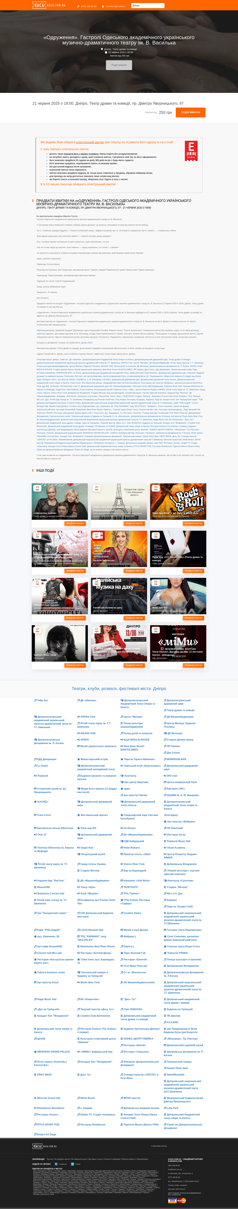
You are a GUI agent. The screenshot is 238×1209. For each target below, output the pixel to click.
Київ (118, 1179)
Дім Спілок (149, 369)
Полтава (54, 1187)
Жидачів (128, 1176)
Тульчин (68, 1191)
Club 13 (76, 386)
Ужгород (75, 1191)
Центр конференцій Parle (114, 376)
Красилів (83, 1181)
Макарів (84, 1182)
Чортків (100, 1192)
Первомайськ (98, 1186)
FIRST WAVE (165, 436)
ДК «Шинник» (75, 359)
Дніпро (79, 1176)
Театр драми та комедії (179, 359)
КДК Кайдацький (155, 386)
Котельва (74, 1181)
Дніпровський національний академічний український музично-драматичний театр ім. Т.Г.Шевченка (127, 403)
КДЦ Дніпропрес (162, 369)
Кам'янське (66, 1179)
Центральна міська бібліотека (188, 383)
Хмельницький (132, 1191)
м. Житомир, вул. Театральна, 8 (180, 1173)
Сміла (57, 1189)
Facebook (60, 1164)
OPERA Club (126, 363)
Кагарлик (124, 1177)
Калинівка (133, 1177)
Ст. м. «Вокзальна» (121, 416)
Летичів (153, 1181)
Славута (50, 1189)
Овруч (55, 1186)
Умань (91, 1191)
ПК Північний (66, 386)
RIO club (78, 376)
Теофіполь (130, 1189)
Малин (102, 1182)
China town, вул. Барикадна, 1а (108, 413)
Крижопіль (122, 1181)
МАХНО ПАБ (107, 366)
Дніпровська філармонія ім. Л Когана (173, 433)
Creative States (74, 403)
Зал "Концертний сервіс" (187, 399)
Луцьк (50, 1182)
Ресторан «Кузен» (172, 443)
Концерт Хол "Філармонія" (175, 423)
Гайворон (124, 1174)
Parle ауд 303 (43, 386)
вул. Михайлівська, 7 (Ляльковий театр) (183, 1181)
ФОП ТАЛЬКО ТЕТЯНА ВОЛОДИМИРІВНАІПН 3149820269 (184, 1194)
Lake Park (158, 443)
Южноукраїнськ (135, 1192)
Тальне (114, 1189)
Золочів (111, 1177)
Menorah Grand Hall (173, 439)
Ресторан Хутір (140, 386)
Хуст (46, 1192)
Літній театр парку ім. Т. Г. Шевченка (186, 363)
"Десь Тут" (189, 419)
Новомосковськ (150, 1184)
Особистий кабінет (114, 6)
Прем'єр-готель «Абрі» (124, 389)
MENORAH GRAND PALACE (96, 433)
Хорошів (142, 1191)
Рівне (71, 1187)
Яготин (145, 1192)
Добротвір (88, 1176)
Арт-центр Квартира (92, 376)
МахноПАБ (104, 396)
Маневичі (110, 1182)
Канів (105, 1179)
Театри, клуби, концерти (177, 1185)
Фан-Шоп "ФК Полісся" (177, 1189)
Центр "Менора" (141, 363)
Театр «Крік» (116, 396)
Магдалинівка (74, 1182)
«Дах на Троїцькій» (90, 423)
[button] (148, 5)
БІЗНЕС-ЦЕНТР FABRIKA (161, 429)
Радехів (89, 1187)
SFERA (193, 366)
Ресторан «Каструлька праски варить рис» (73, 413)
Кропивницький (133, 1181)
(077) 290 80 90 (174, 1177)
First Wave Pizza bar (179, 413)
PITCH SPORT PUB (142, 446)
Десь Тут (176, 436)
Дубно (104, 1176)
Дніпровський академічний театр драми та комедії (71, 426)
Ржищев (123, 1187)
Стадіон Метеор (98, 393)
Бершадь (63, 1172)
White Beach (188, 439)
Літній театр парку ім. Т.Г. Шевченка (182, 389)
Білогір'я (119, 1171)
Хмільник (121, 1191)
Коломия (156, 1179)
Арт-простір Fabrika (66, 379)
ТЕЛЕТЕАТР (128, 396)
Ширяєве (117, 1192)
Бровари (125, 1172)
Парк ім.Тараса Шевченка (138, 759)
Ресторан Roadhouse (162, 446)
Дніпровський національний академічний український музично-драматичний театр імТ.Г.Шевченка (118, 439)
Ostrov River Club (59, 393)
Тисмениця (37, 1191)
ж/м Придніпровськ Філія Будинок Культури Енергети (81, 429)
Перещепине (122, 1186)
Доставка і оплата (95, 1159)
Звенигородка (76, 1177)
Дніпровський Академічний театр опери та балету (109, 446)
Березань (55, 1172)
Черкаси (64, 1192)
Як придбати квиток (62, 1159)
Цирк (39, 379)
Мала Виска (93, 1182)
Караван (150, 399)
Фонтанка (105, 1191)
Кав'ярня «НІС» (49, 379)
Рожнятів (131, 1187)
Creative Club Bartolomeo (93, 1016)
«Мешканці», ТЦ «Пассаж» (186, 429)
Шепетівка (108, 1192)
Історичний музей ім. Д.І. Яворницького (145, 376)
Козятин (148, 1179)
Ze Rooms (54, 386)
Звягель (86, 1177)
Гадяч (117, 1174)
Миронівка (37, 1184)
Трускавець (58, 1191)
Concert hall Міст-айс (148, 409)
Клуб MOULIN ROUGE (135, 739)
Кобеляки (125, 1179)
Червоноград (54, 1192)
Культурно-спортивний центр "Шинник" (131, 429)
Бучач (144, 1172)
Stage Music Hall (160, 419)
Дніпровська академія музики (139, 443)
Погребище (152, 1186)
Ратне (116, 1187)
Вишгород (78, 1174)
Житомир (136, 1176)
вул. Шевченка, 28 (104, 406)
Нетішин (105, 1184)
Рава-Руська (79, 1187)
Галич (132, 1174)
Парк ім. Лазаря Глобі (165, 399)
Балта (134, 1171)
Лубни (43, 1182)
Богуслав (72, 1172)
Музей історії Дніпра (58, 406)
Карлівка (112, 1179)
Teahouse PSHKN (45, 413)
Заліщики (47, 1177)
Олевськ (69, 1186)
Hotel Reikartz (72, 389)
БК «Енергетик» (176, 419)
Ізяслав (57, 1171)
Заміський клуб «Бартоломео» (144, 373)
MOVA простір (130, 1098)
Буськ (133, 1172)
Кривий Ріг (112, 1181)
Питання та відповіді (112, 1159)
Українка (83, 1191)
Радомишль (107, 1187)
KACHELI (106, 379)
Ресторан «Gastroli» (132, 413)
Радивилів (97, 1187)
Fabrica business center (59, 416)
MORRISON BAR (64, 373)
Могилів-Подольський (58, 1184)
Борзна (80, 1172)
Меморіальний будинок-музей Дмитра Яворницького (68, 443)
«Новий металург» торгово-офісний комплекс (146, 393)
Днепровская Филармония (181, 966)
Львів (56, 1182)
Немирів (97, 1184)
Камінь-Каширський (93, 1179)
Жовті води (37, 1177)
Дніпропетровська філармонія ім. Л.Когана (150, 416)
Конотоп (36, 1181)
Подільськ (37, 1187)
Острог (88, 1186)
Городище (47, 1176)
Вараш (52, 1174)
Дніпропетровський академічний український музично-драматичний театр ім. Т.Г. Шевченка (78, 363)
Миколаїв (119, 1182)
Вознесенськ (88, 1174)
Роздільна (140, 1187)
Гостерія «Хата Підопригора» (82, 406)
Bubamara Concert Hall (162, 396)
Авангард (71, 1171)
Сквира (36, 1189)
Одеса (61, 1186)
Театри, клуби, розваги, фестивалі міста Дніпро (119, 688)
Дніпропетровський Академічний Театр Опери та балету (108, 359)
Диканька (72, 1176)
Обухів (48, 1186)
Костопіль (65, 1181)
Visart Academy (86, 389)
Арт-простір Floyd (179, 416)
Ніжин (90, 1184)
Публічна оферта (128, 1159)
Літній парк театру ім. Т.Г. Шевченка (66, 399)
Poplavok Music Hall (173, 386)
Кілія (117, 1177)
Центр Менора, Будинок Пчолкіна (84, 366)
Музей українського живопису (88, 369)
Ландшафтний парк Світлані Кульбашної (121, 383)
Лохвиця (36, 1182)
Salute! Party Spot (150, 436)
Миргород (149, 1182)
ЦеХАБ (109, 429)
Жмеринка (146, 1176)
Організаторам (142, 1159)
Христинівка (38, 1192)
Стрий (101, 1189)
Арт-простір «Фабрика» (162, 383)
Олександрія (79, 1186)
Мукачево (82, 1184)
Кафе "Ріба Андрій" (182, 403)
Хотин (150, 1191)
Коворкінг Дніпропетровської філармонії (103, 436)
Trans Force (75, 383)
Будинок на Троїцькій (152, 423)
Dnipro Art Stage (82, 449)
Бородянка (108, 1172)
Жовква (154, 1176)
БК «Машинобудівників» (121, 386)
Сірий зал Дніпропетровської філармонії (55, 449)
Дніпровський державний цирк (172, 373)
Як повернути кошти (79, 1159)
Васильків (60, 1174)
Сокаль (72, 1189)
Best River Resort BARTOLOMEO (117, 369)
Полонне (46, 1187)
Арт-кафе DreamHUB (65, 409)
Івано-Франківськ (39, 1171)
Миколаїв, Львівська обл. (134, 1182)
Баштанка (152, 1171)
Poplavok (191, 373)
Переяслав (133, 1186)
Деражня (63, 1176)
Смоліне (64, 1189)
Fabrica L (108, 409)
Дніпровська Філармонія (79, 393)
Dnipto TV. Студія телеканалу (96, 1114)
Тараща (121, 1189)
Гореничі (152, 1174)
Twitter (75, 1164)
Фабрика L (152, 406)
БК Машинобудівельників (48, 419)
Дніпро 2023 (86, 343)
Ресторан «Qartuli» (45, 433)
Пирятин (142, 1186)
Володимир (99, 1174)
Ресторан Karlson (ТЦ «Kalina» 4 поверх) (168, 426)
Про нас (50, 1159)
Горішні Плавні (142, 1174)
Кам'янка (56, 1179)
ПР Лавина (138, 369)
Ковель (133, 1179)
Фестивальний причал (92, 383)
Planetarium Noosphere (104, 443)
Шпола (125, 1192)
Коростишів (55, 1181)
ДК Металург (142, 366)
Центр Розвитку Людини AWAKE (150, 389)
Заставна (65, 1177)
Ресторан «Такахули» (145, 433)
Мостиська (73, 1184)
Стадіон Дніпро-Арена (63, 369)
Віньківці (44, 1174)
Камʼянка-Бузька (78, 1179)
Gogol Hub (60, 389)
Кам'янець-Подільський (42, 1179)
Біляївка (127, 1171)
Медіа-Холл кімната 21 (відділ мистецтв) (182, 376)
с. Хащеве (120, 443)
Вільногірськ (153, 1172)
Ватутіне (69, 1174)
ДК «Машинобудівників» (93, 880)
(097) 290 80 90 (87, 6)
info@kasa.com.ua (175, 1169)
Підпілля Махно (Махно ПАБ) (186, 446)
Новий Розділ (125, 1184)
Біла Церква (89, 1171)
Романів (149, 1187)
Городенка (37, 1176)
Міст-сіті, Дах (43, 399)
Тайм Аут (64, 359)
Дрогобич (97, 1176)
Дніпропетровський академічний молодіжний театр (105, 373)
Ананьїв (80, 1171)
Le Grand (77, 373)
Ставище (80, 1189)
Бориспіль (98, 1172)
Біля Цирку (146, 383)
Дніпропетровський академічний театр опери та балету (180, 805)
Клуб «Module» (180, 396)
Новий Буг (114, 1184)
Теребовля (140, 1189)
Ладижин (144, 1181)
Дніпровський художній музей (68, 433)
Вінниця (36, 1174)
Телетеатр (69, 376)
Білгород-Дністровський (105, 1171)
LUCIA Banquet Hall (90, 930)
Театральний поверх (132, 436)
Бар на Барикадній (115, 393)
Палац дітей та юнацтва (125, 366)
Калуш (141, 1177)
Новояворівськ (38, 1186)
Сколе (43, 1189)
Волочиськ (109, 1174)
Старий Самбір (91, 1189)
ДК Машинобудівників (159, 363)
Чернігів (80, 1192)
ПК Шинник (100, 426)
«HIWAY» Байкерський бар (122, 433)
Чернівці (72, 1192)
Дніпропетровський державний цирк (151, 359)
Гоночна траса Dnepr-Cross (125, 409)
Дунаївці (112, 1176)
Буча (138, 1172)
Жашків (120, 1176)
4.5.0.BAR (110, 426)
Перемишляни (110, 1186)
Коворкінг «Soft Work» (67, 396)
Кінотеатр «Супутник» (88, 396)
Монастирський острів (181, 369)
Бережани (46, 1172)
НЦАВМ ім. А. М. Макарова (88, 379)
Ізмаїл (50, 1171)
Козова (140, 1179)
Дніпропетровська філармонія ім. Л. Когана (169, 366)
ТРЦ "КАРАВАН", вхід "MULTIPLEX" (130, 406)
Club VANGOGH (134, 423)
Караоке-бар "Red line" (178, 393)
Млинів (45, 1184)
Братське (117, 1172)
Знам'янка (103, 1177)
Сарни (156, 1187)
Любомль (63, 1182)
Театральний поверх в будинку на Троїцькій (91, 416)
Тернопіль (150, 1189)
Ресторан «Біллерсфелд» (170, 409)
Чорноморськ (90, 1192)
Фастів (97, 1191)
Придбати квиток (75, 523)
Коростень (45, 1181)
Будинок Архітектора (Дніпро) (140, 1029)
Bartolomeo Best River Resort (89, 409)
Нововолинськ (137, 1184)
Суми (107, 1189)
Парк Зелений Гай (192, 409)
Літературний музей (103, 389)
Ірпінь (64, 1171)
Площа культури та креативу (155, 413)
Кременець (92, 1181)
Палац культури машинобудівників (52, 366)
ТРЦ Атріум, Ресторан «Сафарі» (130, 399)
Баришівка (142, 1171)
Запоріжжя (56, 1177)
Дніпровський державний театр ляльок (158, 379)
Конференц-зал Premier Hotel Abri (98, 399)
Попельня (63, 1187)
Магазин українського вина (43, 1194)
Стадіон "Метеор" (143, 396)
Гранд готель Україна (91, 864)
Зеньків (94, 1177)
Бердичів (36, 1172)
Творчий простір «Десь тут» (113, 423)
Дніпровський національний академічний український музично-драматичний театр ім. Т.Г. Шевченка (106, 419)
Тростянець (47, 1191)
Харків (113, 1191)
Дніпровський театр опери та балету (132, 426)
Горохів (55, 1176)
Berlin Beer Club (195, 416)
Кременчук (102, 1181)
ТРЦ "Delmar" (194, 396)
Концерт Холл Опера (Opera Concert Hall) (67, 446)
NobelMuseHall (65, 439)
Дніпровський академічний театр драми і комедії (59, 423)
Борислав (88, 1172)
